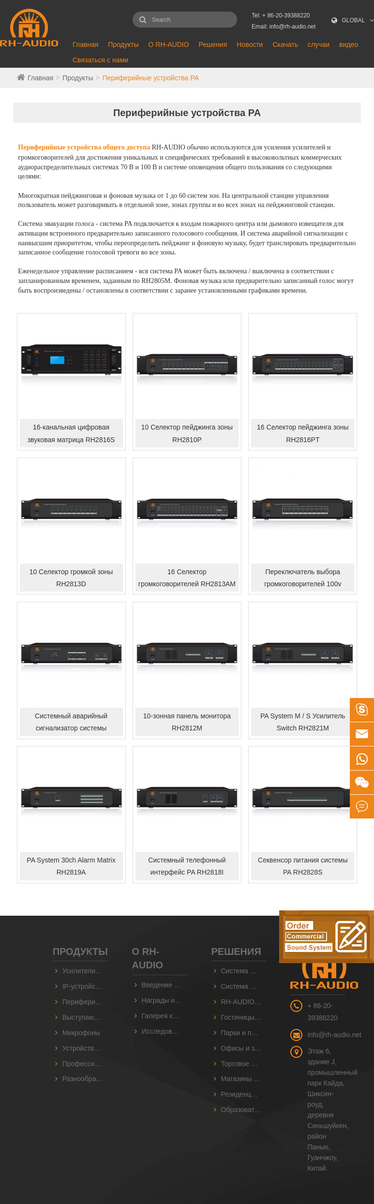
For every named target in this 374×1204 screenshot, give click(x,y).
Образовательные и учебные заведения (244, 1110)
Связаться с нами (100, 60)
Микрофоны (81, 1033)
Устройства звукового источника (85, 1048)
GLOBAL (353, 20)
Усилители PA (84, 971)
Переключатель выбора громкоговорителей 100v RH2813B (302, 580)
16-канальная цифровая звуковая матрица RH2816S (71, 433)
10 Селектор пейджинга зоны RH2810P (187, 433)
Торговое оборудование (244, 1064)
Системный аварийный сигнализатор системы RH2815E (71, 724)
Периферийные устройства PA (151, 78)
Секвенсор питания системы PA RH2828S (302, 866)
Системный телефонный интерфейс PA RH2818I (186, 866)
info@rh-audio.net (334, 1035)
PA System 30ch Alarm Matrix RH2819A (71, 866)
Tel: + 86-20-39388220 (281, 15)
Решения (213, 44)
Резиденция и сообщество (244, 1094)
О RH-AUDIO (169, 44)
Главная (85, 44)
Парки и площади (244, 1033)
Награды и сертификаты (164, 1000)
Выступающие (84, 1017)
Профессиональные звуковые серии (85, 1064)
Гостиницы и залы (244, 1017)
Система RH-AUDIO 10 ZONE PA (244, 971)
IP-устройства (84, 986)
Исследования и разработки (164, 1031)
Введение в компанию (164, 985)
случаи (318, 44)
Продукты (123, 44)
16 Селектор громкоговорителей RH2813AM (187, 578)
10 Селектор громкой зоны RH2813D (71, 578)
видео (348, 44)
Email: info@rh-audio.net (283, 26)
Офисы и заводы (244, 1048)
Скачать (285, 44)
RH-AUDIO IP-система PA (244, 1002)
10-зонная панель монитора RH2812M (187, 722)
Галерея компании (164, 1016)
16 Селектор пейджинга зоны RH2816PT (302, 433)
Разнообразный (85, 1079)
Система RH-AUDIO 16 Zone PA (244, 986)
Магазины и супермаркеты (244, 1079)
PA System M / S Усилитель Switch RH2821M (302, 722)
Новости (250, 44)
